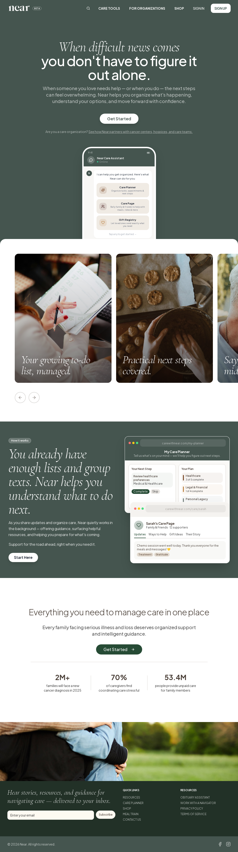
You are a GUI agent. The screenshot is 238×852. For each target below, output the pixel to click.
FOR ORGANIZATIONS (147, 8)
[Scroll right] (34, 397)
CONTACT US (132, 819)
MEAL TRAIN (130, 814)
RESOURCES (131, 797)
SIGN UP (220, 8)
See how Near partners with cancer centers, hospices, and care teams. (140, 132)
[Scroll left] (20, 397)
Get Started (119, 118)
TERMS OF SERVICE (193, 814)
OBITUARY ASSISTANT (195, 797)
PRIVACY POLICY (191, 808)
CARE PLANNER (133, 803)
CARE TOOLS (109, 8)
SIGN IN (198, 8)
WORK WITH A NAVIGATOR (198, 803)
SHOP (179, 8)
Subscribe (105, 814)
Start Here (23, 557)
